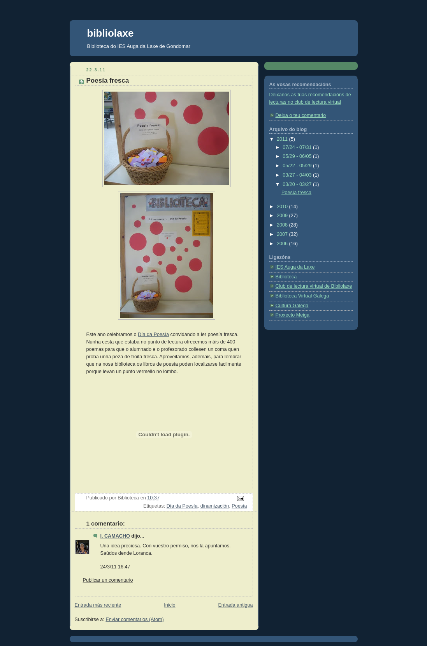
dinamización (214, 506)
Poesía (239, 506)
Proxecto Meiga (293, 315)
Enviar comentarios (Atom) (134, 619)
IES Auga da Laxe (295, 267)
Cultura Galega (292, 305)
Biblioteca (286, 277)
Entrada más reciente (98, 605)
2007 (283, 234)
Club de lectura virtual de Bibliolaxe (314, 286)
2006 (283, 243)
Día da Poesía (153, 334)
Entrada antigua (235, 605)
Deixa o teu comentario (301, 115)
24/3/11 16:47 (115, 567)
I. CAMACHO (115, 536)
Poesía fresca (296, 192)
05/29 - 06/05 (298, 156)
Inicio (169, 605)
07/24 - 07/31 (298, 147)
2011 (283, 139)
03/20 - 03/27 (298, 184)
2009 (283, 215)
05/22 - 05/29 (298, 165)
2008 (283, 225)
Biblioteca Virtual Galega (302, 296)
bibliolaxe (110, 33)
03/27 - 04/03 (298, 175)
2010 (283, 206)
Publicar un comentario (108, 580)
